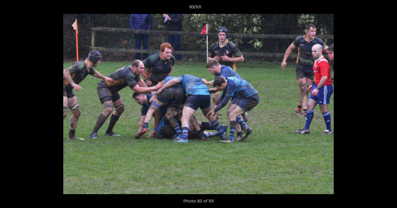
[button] (372, 8)
